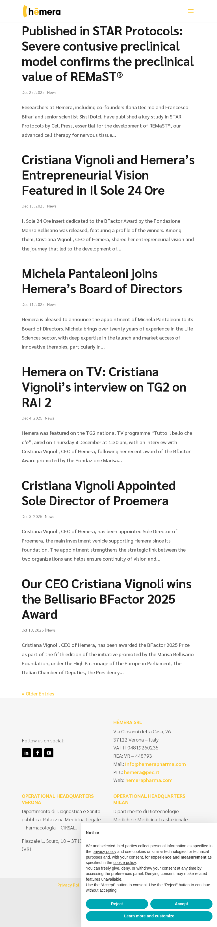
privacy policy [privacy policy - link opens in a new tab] (104, 851)
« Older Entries (38, 693)
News (52, 92)
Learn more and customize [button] (149, 916)
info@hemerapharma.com (155, 763)
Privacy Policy (71, 884)
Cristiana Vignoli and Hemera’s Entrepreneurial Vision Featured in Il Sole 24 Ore (108, 174)
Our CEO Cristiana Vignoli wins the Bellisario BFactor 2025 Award (107, 598)
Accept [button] (181, 904)
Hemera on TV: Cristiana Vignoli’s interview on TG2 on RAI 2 (104, 386)
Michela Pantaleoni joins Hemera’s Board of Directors (102, 280)
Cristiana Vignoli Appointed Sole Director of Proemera (99, 492)
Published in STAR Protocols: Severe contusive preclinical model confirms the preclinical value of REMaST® (108, 53)
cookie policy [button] (124, 862)
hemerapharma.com (148, 780)
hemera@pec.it (141, 772)
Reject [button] (117, 904)
